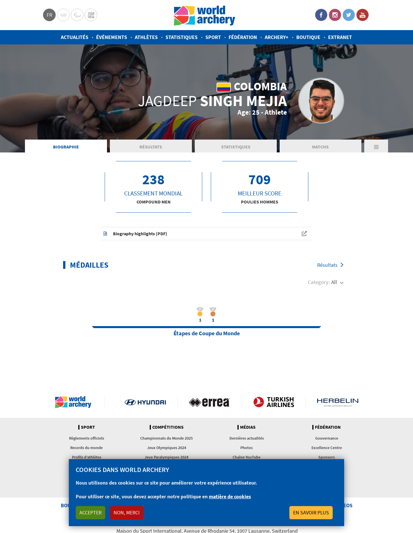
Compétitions (168, 427)
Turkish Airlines (273, 402)
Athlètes (146, 37)
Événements (111, 37)
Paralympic (77, 15)
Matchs (320, 147)
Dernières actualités (246, 438)
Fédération (243, 37)
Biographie (66, 147)
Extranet (340, 37)
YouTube (362, 15)
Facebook (321, 15)
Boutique (308, 37)
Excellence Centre (326, 448)
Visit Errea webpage (209, 402)
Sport (213, 37)
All (334, 282)
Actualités (74, 37)
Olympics (63, 15)
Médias (248, 427)
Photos (246, 448)
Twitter (348, 15)
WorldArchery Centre (91, 15)
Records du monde (86, 448)
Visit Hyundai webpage (145, 402)
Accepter (90, 512)
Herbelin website (337, 402)
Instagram (335, 15)
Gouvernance (326, 438)
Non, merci (127, 512)
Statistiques (181, 37)
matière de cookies (230, 496)
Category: (319, 282)
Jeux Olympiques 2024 (166, 448)
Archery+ (277, 37)
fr (49, 14)
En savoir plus (311, 512)
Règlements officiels (86, 438)
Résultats (150, 147)
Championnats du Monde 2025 (166, 438)
